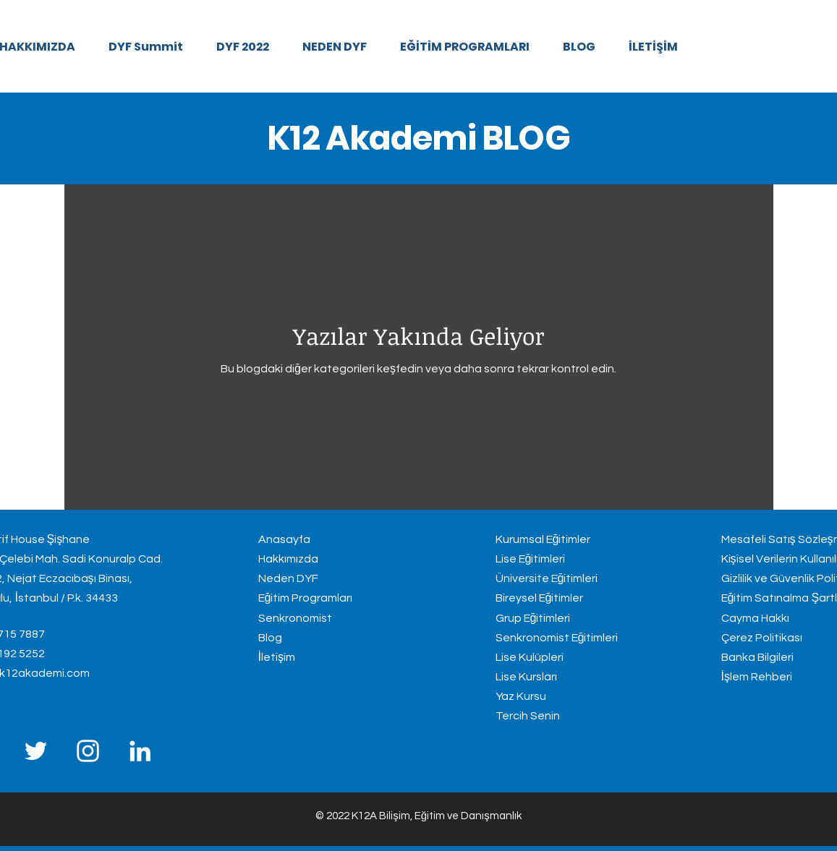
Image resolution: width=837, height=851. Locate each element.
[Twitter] (36, 751)
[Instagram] (88, 751)
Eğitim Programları (305, 598)
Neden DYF (288, 578)
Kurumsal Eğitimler (543, 539)
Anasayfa (284, 539)
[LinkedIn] (140, 751)
